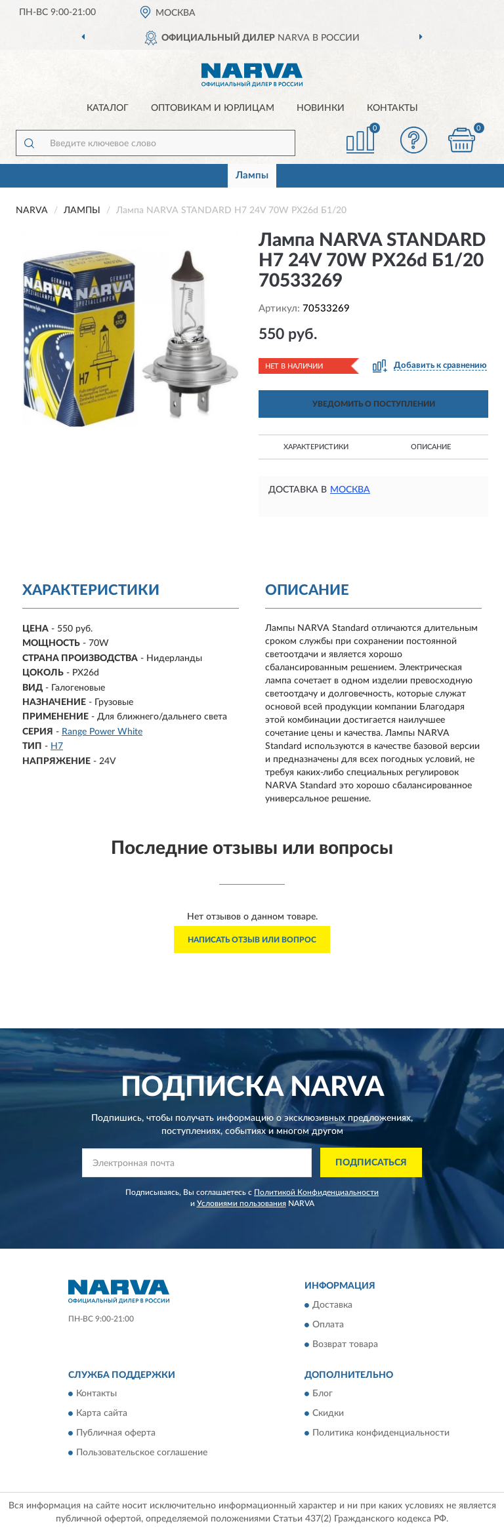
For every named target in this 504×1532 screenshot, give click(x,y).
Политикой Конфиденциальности (316, 1192)
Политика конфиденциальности (381, 1433)
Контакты (392, 108)
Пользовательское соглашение (141, 1453)
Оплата (328, 1324)
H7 (57, 746)
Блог (322, 1394)
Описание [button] (431, 447)
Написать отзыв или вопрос (252, 940)
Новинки (321, 108)
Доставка (332, 1305)
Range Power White (102, 731)
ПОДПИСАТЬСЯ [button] (371, 1162)
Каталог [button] (108, 108)
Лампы (252, 175)
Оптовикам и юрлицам (212, 108)
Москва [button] (350, 489)
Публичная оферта (116, 1433)
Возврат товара (345, 1344)
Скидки (328, 1414)
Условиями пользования (241, 1203)
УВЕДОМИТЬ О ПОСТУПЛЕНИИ (373, 404)
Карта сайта (101, 1414)
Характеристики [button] (316, 447)
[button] (414, 140)
